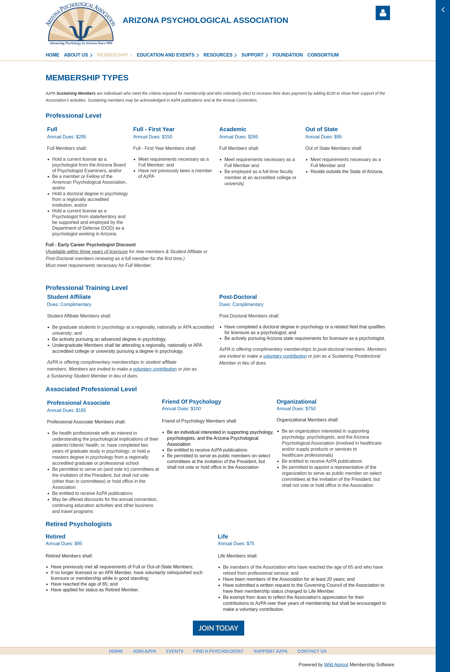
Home (116, 651)
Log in (383, 13)
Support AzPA (271, 651)
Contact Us (312, 651)
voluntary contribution (155, 369)
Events (174, 651)
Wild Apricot (336, 664)
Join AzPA (144, 651)
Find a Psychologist (218, 651)
